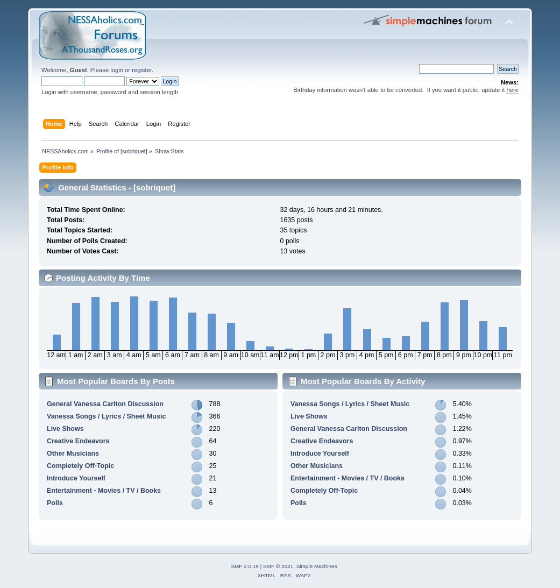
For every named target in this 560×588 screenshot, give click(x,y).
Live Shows (65, 429)
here (512, 90)
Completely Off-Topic (80, 466)
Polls (55, 503)
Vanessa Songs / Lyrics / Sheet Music (106, 416)
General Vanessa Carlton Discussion (105, 404)
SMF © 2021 (278, 566)
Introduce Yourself (76, 478)
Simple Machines (316, 566)
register (142, 70)
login (116, 70)
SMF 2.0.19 (245, 566)
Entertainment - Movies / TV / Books (104, 490)
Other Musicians (73, 453)
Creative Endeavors (78, 441)
